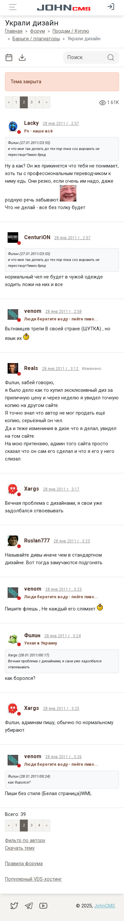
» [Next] (46, 102)
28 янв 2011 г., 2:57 (61, 123)
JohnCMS (104, 906)
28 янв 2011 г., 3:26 (63, 757)
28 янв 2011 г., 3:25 (61, 708)
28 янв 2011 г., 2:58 (63, 311)
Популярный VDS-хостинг (33, 879)
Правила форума (24, 863)
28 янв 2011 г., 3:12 (60, 368)
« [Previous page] (9, 102)
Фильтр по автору (25, 840)
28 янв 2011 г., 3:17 (61, 489)
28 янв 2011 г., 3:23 (72, 541)
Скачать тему (20, 848)
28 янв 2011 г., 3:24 (62, 636)
